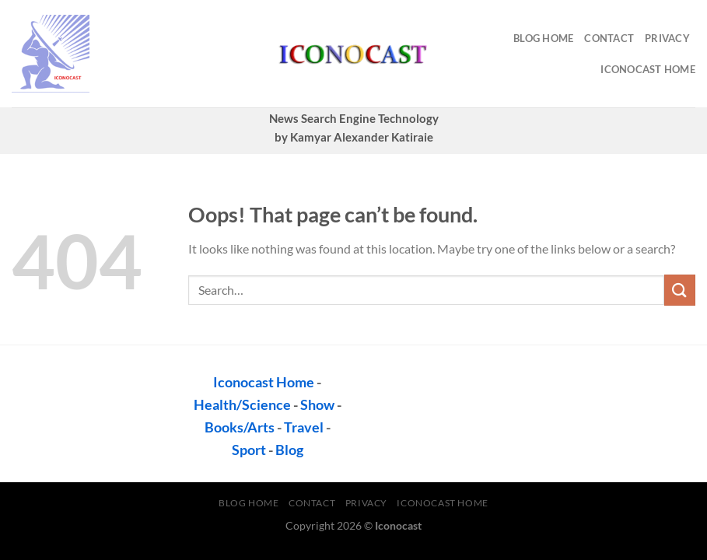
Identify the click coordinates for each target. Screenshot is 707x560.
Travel (304, 427)
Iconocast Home (647, 69)
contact (609, 38)
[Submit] (679, 290)
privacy (667, 38)
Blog (289, 449)
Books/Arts (240, 427)
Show (317, 404)
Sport (249, 449)
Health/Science (242, 404)
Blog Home (543, 38)
